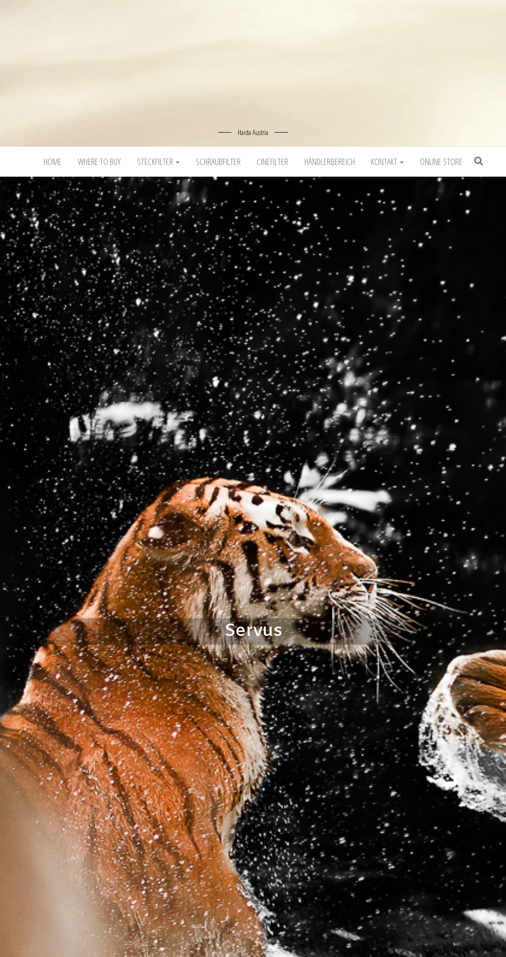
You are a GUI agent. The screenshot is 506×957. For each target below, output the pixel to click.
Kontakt (387, 161)
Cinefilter (272, 161)
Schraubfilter (218, 161)
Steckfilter (158, 161)
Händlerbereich (329, 161)
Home (53, 161)
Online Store (441, 161)
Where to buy (99, 161)
